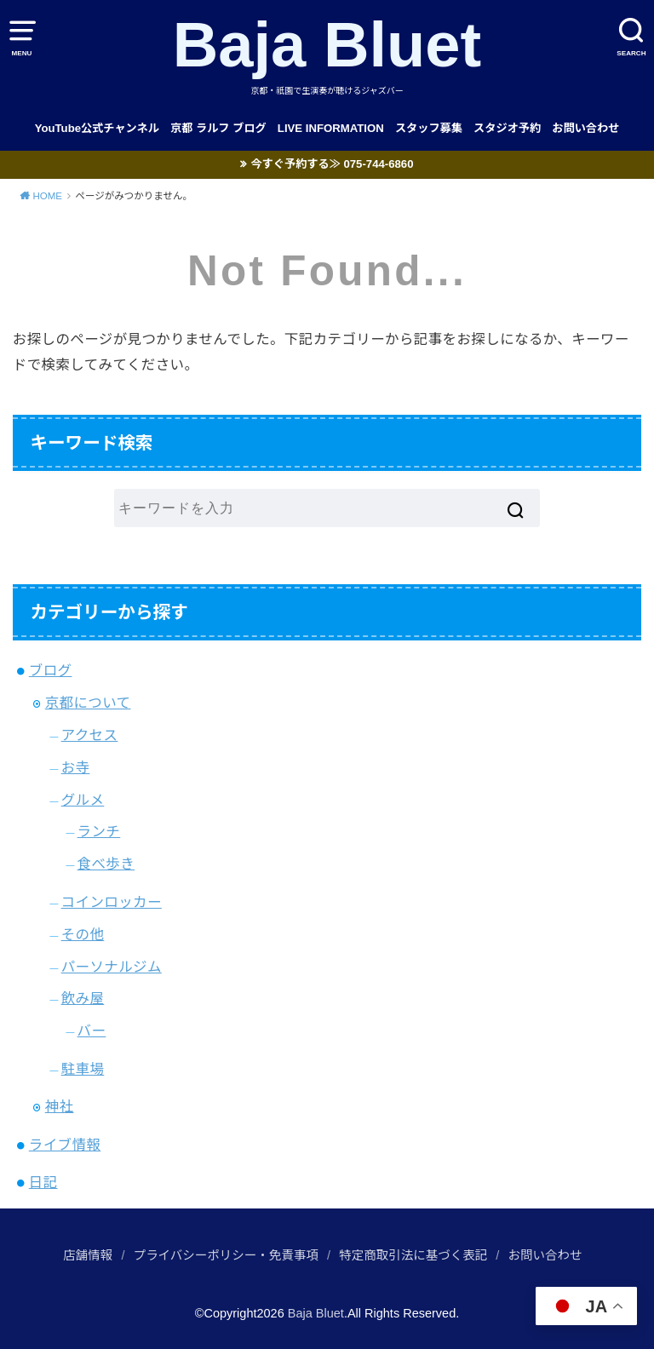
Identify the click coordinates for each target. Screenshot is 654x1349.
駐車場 (83, 1068)
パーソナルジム (111, 966)
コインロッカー (111, 902)
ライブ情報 (64, 1144)
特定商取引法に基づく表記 (413, 1255)
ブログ (50, 670)
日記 (43, 1182)
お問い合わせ (585, 128)
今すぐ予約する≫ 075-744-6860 (331, 164)
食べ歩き (106, 863)
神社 (59, 1106)
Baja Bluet (327, 44)
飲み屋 (83, 998)
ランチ (99, 831)
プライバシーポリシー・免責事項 (226, 1255)
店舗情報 (87, 1255)
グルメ (83, 799)
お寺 (75, 767)
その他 (83, 934)
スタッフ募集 (428, 128)
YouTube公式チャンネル (97, 128)
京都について (88, 702)
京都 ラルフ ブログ (218, 128)
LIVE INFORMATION (331, 128)
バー (91, 1030)
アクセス (89, 735)
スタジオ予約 (507, 128)
